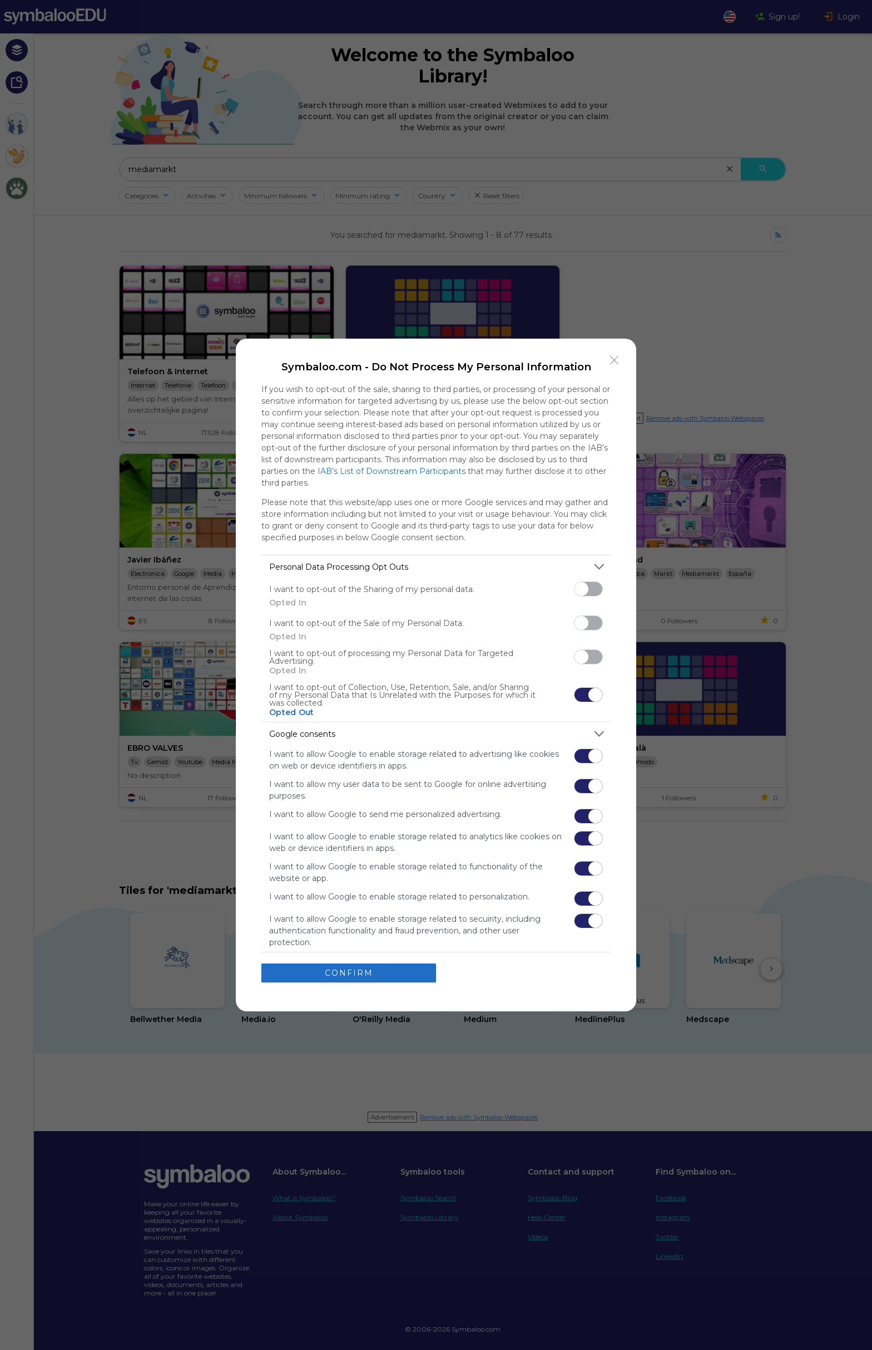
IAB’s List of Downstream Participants (391, 471)
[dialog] (436, 675)
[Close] (614, 360)
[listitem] (436, 566)
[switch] (588, 588)
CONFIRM (349, 973)
